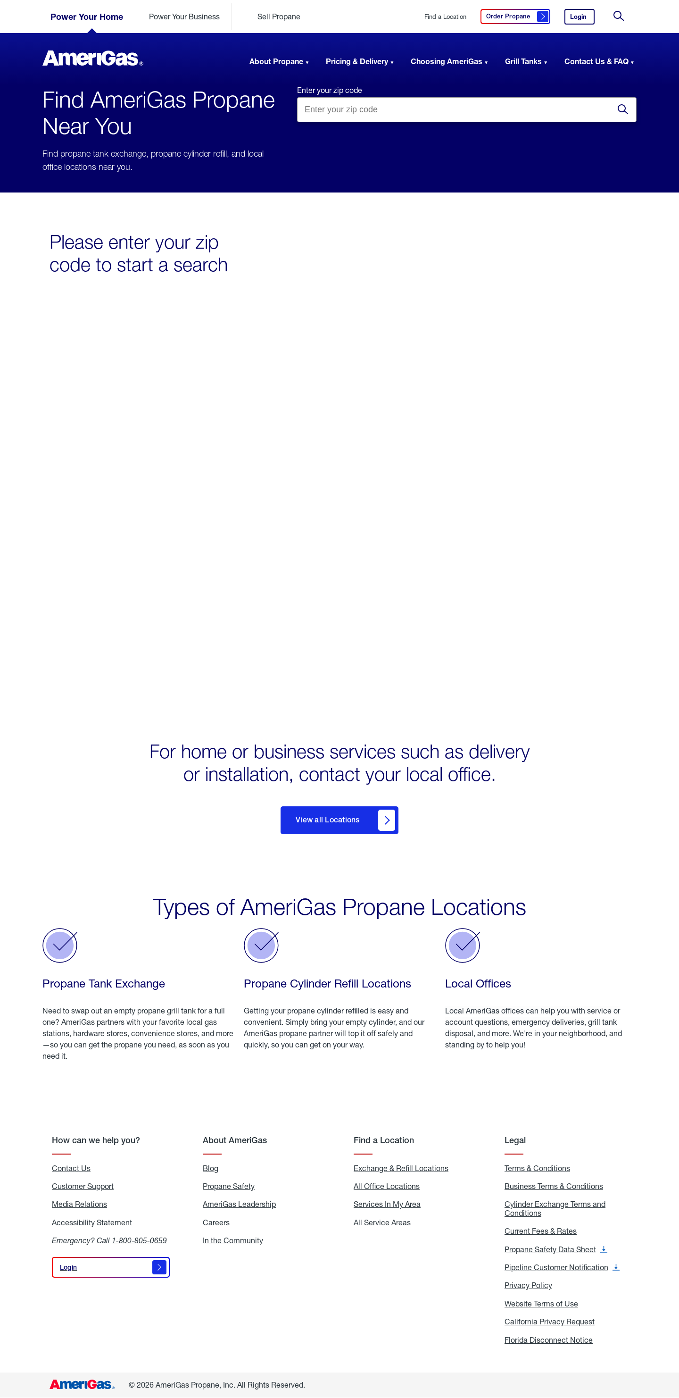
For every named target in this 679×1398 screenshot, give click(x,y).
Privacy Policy (528, 1285)
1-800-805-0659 (139, 1240)
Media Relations (79, 1204)
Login (582, 19)
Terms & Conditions (537, 1168)
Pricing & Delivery (357, 61)
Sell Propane (278, 16)
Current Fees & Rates (541, 1231)
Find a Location (445, 17)
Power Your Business (184, 16)
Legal (515, 1140)
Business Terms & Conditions (554, 1186)
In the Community (233, 1241)
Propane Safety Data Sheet (556, 1249)
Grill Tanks (523, 61)
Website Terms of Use (541, 1303)
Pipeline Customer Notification (562, 1267)
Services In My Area (387, 1204)
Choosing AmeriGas (446, 61)
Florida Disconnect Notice (549, 1340)
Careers (216, 1222)
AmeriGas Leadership (239, 1204)
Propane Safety (229, 1186)
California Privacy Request (550, 1322)
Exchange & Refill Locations (401, 1168)
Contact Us (71, 1168)
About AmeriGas (235, 1140)
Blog (210, 1168)
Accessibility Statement (92, 1222)
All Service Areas (382, 1222)
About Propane (276, 61)
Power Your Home (86, 16)
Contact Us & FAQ (596, 61)
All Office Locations (387, 1186)
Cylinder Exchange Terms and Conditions (555, 1209)
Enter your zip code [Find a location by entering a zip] (329, 90)
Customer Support (83, 1186)
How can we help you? (96, 1140)
